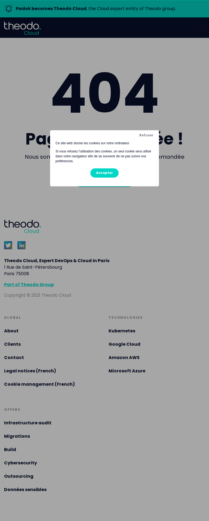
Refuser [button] (146, 135)
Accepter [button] (104, 172)
